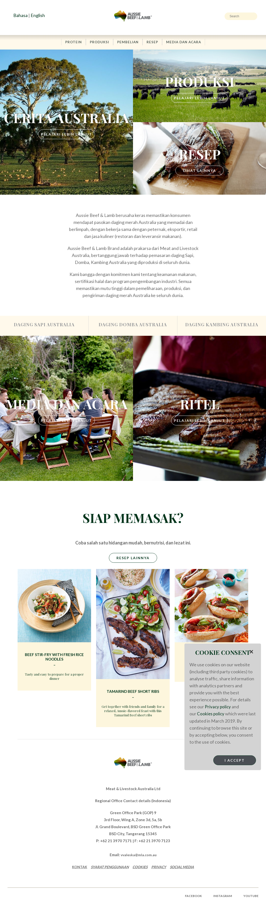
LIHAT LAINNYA (199, 171)
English (38, 15)
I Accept (235, 760)
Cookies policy (211, 713)
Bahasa (20, 15)
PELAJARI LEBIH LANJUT (66, 134)
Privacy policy (218, 706)
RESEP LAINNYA (133, 559)
